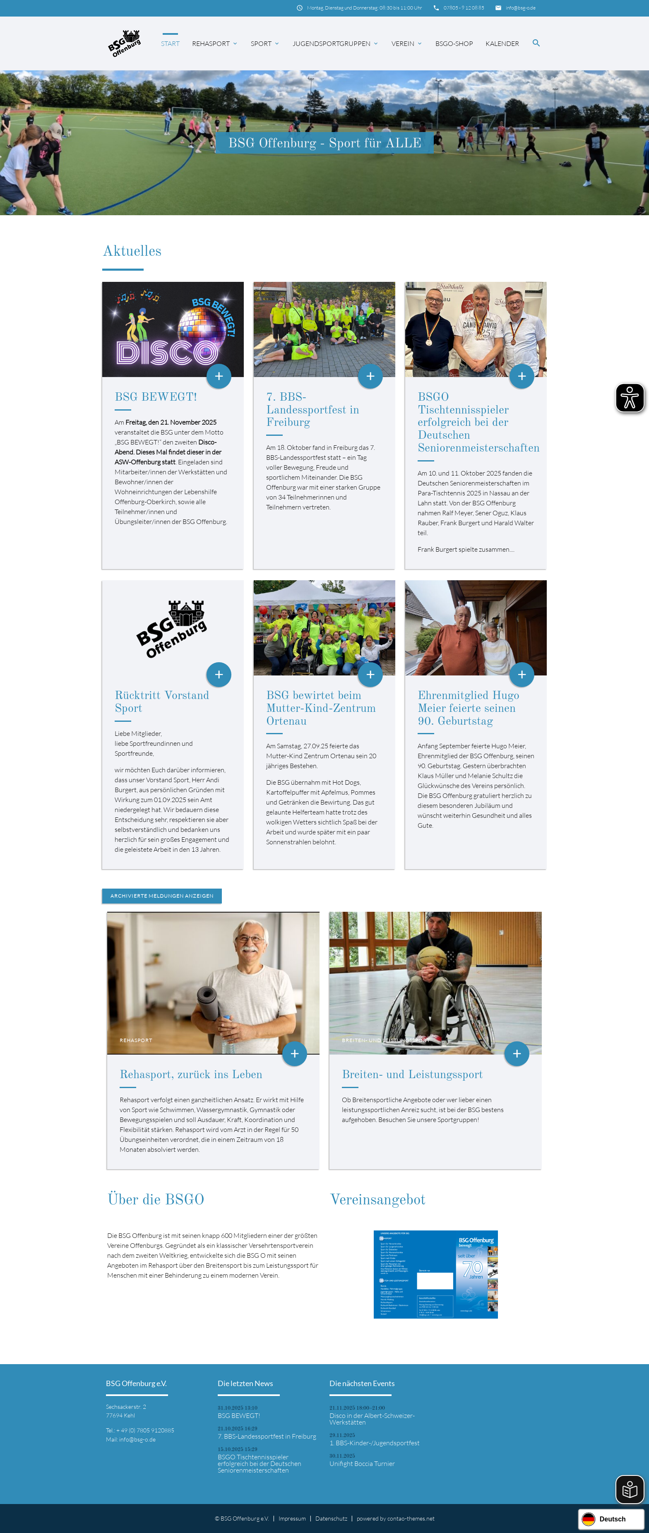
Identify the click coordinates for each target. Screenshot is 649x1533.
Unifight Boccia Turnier (362, 1463)
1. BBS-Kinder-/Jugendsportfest (374, 1442)
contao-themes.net (411, 1518)
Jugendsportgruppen (336, 43)
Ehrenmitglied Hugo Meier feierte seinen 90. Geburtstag (468, 709)
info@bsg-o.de (521, 8)
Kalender (502, 43)
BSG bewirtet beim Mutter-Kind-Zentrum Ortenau (321, 709)
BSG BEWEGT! (156, 398)
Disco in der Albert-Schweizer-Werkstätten (372, 1418)
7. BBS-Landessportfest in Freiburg (312, 410)
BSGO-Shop (454, 43)
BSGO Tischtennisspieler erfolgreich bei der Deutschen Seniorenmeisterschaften (479, 423)
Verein (407, 43)
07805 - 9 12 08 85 (464, 8)
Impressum (292, 1518)
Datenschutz (331, 1518)
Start (170, 43)
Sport (265, 43)
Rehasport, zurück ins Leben (191, 1075)
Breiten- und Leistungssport (412, 1075)
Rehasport (215, 43)
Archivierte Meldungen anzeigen (162, 896)
